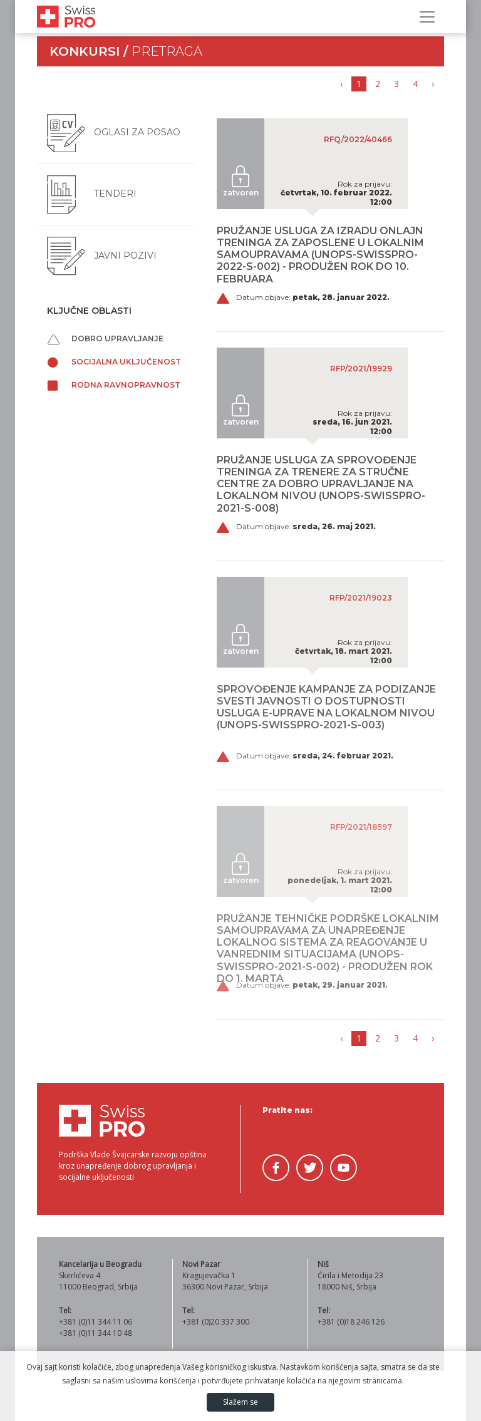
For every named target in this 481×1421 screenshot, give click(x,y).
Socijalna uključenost (114, 361)
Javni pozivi (102, 255)
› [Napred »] (433, 84)
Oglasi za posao (113, 132)
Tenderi (92, 193)
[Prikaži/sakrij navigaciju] (427, 17)
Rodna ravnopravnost (113, 385)
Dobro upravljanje (105, 338)
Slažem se (240, 1402)
